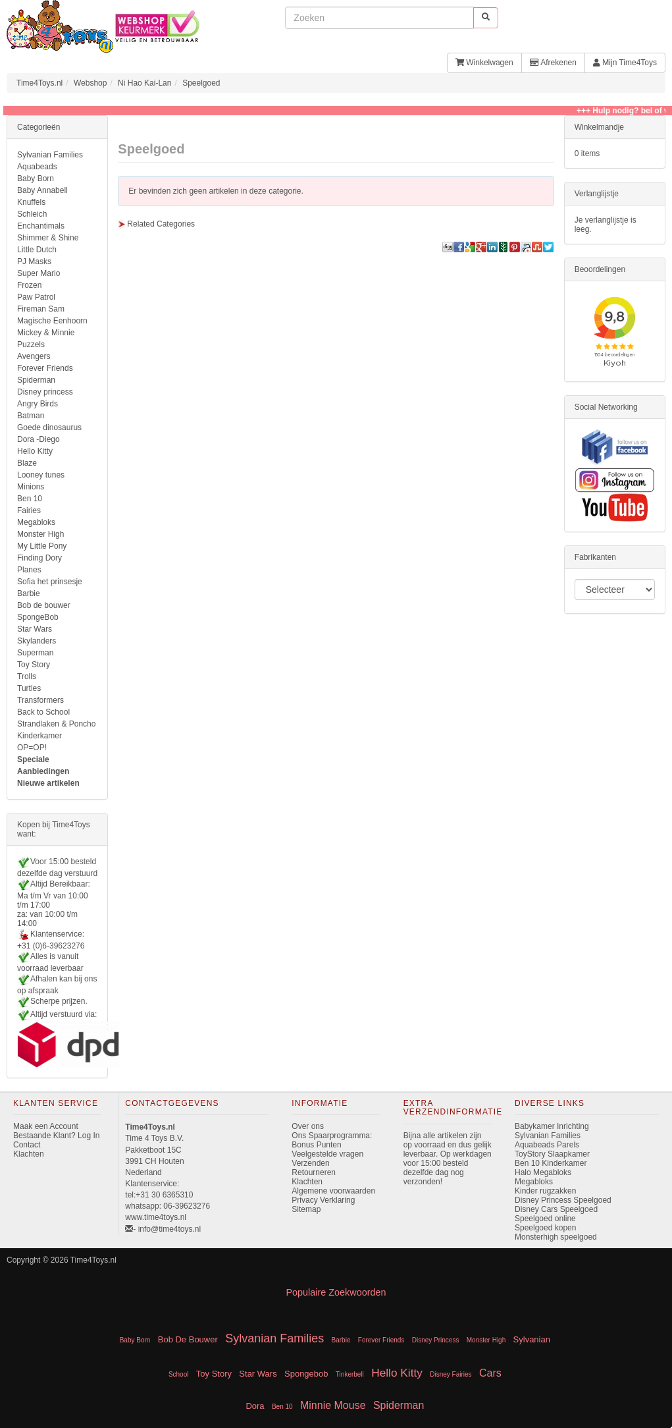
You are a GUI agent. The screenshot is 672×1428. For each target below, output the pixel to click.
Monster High (40, 534)
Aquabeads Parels (547, 1144)
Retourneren (314, 1172)
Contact (26, 1144)
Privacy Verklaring (323, 1200)
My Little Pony (41, 546)
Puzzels (31, 344)
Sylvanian (531, 1339)
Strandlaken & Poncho (56, 723)
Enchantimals (41, 226)
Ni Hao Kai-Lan (144, 83)
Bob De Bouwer (188, 1339)
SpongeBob (38, 617)
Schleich (32, 214)
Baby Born (35, 178)
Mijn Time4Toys (625, 62)
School (178, 1374)
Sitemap (306, 1209)
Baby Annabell (42, 190)
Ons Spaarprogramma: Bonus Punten (332, 1140)
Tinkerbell (350, 1374)
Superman (35, 652)
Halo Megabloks (543, 1172)
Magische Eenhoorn (52, 320)
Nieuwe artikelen (48, 783)
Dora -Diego (38, 439)
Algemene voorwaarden (333, 1190)
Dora (255, 1406)
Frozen (29, 285)
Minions (30, 486)
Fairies (29, 510)
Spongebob (306, 1374)
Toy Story (33, 664)
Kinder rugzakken (545, 1190)
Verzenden (310, 1163)
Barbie (28, 593)
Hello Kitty (35, 451)
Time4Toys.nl (39, 83)
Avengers (33, 356)
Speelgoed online (545, 1218)
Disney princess (45, 392)
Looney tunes (41, 475)
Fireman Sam (41, 309)
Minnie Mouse (333, 1405)
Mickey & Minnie (45, 332)
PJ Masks (34, 261)
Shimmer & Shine (47, 237)
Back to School (43, 712)
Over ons (308, 1126)
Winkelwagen (484, 62)
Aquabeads (37, 166)
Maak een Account (45, 1126)
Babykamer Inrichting (552, 1126)
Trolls (26, 676)
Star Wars (34, 629)
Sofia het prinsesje (49, 581)
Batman (30, 415)
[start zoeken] (485, 17)
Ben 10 (29, 498)
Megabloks (36, 522)
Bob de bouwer (43, 605)
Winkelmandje (599, 127)
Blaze (27, 463)
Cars (490, 1373)
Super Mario (38, 273)
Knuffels (31, 202)
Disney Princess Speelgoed (563, 1200)
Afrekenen (553, 62)
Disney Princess (435, 1340)
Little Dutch (37, 249)
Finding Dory (39, 558)
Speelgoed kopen (545, 1227)
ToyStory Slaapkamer (552, 1154)
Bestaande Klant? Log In (56, 1135)
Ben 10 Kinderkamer (550, 1163)
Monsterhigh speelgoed (556, 1237)
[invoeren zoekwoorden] (379, 18)
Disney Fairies (450, 1374)
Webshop (90, 83)
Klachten (28, 1154)
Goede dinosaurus (49, 427)
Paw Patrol (36, 297)
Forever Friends (45, 368)
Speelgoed (201, 83)
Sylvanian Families (50, 154)
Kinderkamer (39, 735)
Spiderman (36, 380)
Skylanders (36, 640)
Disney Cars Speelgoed (556, 1209)
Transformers (40, 700)
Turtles (29, 688)
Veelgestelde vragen (327, 1154)
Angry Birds (37, 403)
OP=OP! (32, 747)
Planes (29, 569)
